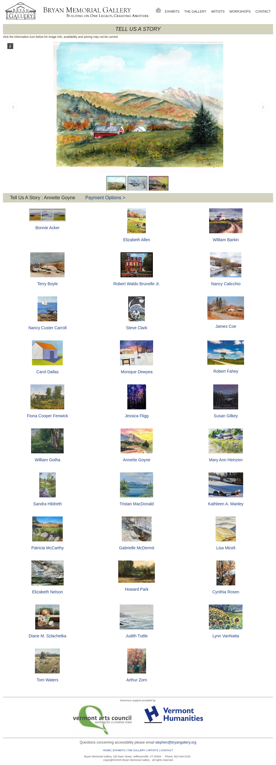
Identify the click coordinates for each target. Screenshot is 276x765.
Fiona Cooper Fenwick (47, 415)
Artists (218, 11)
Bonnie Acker (47, 227)
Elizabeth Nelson (47, 592)
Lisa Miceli (225, 548)
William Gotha (47, 459)
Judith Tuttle (137, 636)
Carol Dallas (47, 371)
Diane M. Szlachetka (47, 636)
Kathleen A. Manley (225, 503)
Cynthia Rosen (225, 592)
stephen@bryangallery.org (175, 742)
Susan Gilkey (226, 415)
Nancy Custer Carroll (47, 327)
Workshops (240, 11)
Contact (263, 11)
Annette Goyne (136, 459)
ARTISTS (152, 750)
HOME (107, 750)
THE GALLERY (136, 750)
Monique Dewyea (137, 371)
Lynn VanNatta (225, 636)
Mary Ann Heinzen (226, 459)
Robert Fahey (225, 371)
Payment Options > (105, 197)
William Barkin (226, 239)
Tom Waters (47, 680)
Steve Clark (136, 327)
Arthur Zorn (136, 680)
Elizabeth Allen (136, 239)
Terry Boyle (47, 283)
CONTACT (166, 750)
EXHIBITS (119, 750)
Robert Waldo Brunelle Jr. (136, 283)
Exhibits (172, 11)
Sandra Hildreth (47, 503)
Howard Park (136, 589)
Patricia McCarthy (47, 548)
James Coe (225, 326)
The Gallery (195, 11)
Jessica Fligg (136, 415)
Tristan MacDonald (136, 503)
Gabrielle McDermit (136, 548)
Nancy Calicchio (226, 283)
